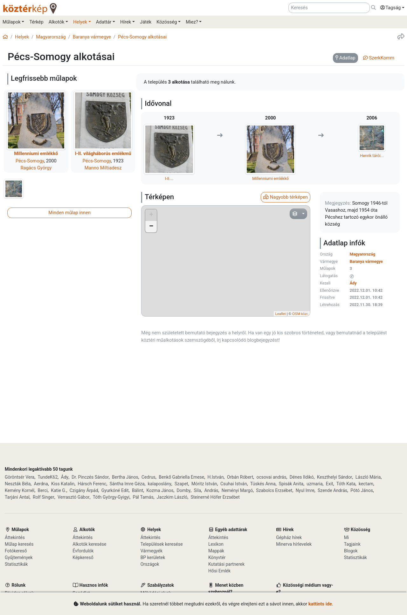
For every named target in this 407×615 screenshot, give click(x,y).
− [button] (151, 226)
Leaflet (280, 314)
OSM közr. (300, 314)
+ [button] (151, 215)
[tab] (345, 58)
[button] (390, 8)
